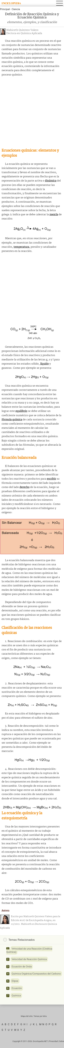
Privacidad (53, 1041)
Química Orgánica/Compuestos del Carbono (36, 973)
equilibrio (21, 411)
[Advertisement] (32, 112)
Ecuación (17, 988)
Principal (5, 9)
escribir (51, 479)
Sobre (61, 1041)
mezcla (53, 215)
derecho (24, 487)
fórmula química (12, 420)
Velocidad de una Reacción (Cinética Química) (29, 950)
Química (16, 995)
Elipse (15, 980)
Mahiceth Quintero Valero (22, 30)
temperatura (21, 247)
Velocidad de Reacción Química (29, 959)
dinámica (50, 181)
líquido (44, 364)
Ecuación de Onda (22, 966)
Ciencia (16, 9)
